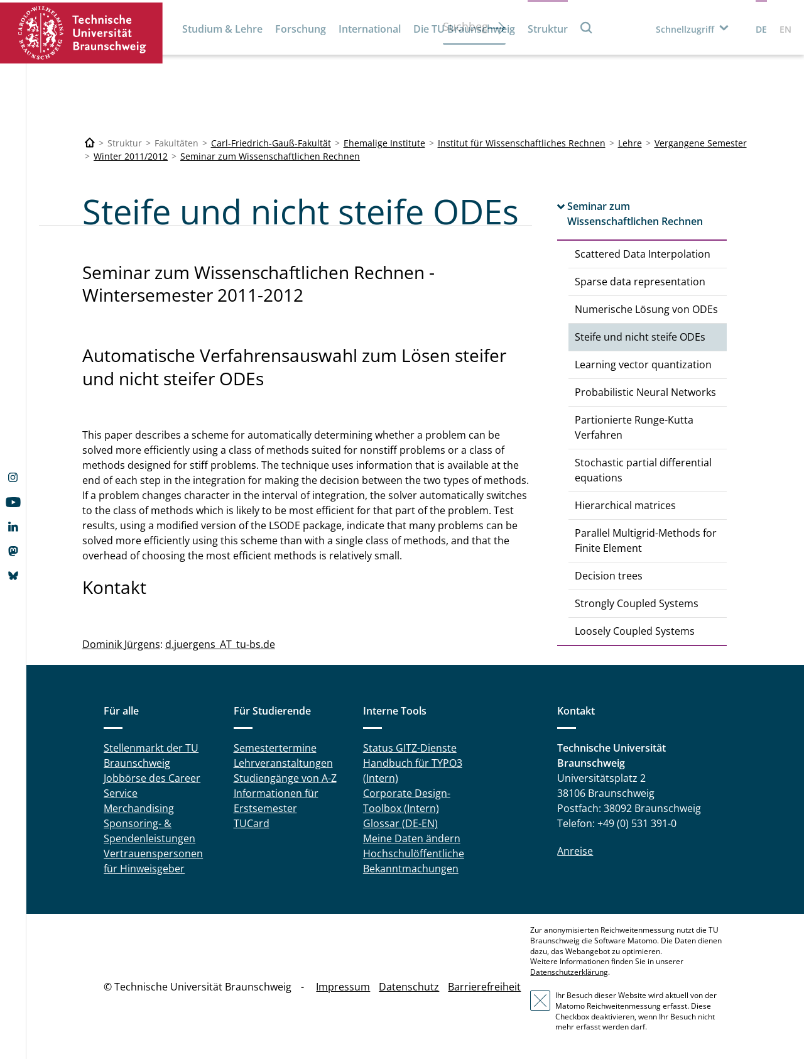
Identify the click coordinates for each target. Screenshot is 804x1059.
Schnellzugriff (685, 29)
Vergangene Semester (701, 143)
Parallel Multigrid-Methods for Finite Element (646, 540)
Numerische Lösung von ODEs (646, 309)
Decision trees (609, 576)
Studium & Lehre (222, 29)
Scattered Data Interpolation (642, 254)
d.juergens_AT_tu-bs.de (220, 644)
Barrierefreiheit (484, 987)
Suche (586, 27)
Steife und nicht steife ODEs (640, 337)
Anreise (575, 851)
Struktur (548, 29)
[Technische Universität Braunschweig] (90, 143)
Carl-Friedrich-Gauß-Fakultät (271, 143)
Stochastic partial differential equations (643, 470)
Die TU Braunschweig (464, 29)
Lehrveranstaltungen (283, 763)
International (370, 29)
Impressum (343, 987)
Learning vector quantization (643, 364)
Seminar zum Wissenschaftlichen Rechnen (270, 156)
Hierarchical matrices (625, 505)
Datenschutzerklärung (569, 972)
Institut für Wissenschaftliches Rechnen (522, 143)
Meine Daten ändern (411, 838)
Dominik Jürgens (121, 644)
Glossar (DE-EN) (400, 823)
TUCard (251, 823)
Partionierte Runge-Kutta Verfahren (634, 427)
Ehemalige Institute (384, 143)
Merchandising (139, 808)
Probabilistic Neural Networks (645, 392)
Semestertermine (275, 748)
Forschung (300, 29)
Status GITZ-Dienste (410, 748)
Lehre (630, 143)
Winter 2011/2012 (131, 156)
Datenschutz (409, 987)
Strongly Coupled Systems (636, 603)
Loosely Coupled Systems (635, 631)
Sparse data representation (640, 281)
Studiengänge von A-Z (285, 778)
